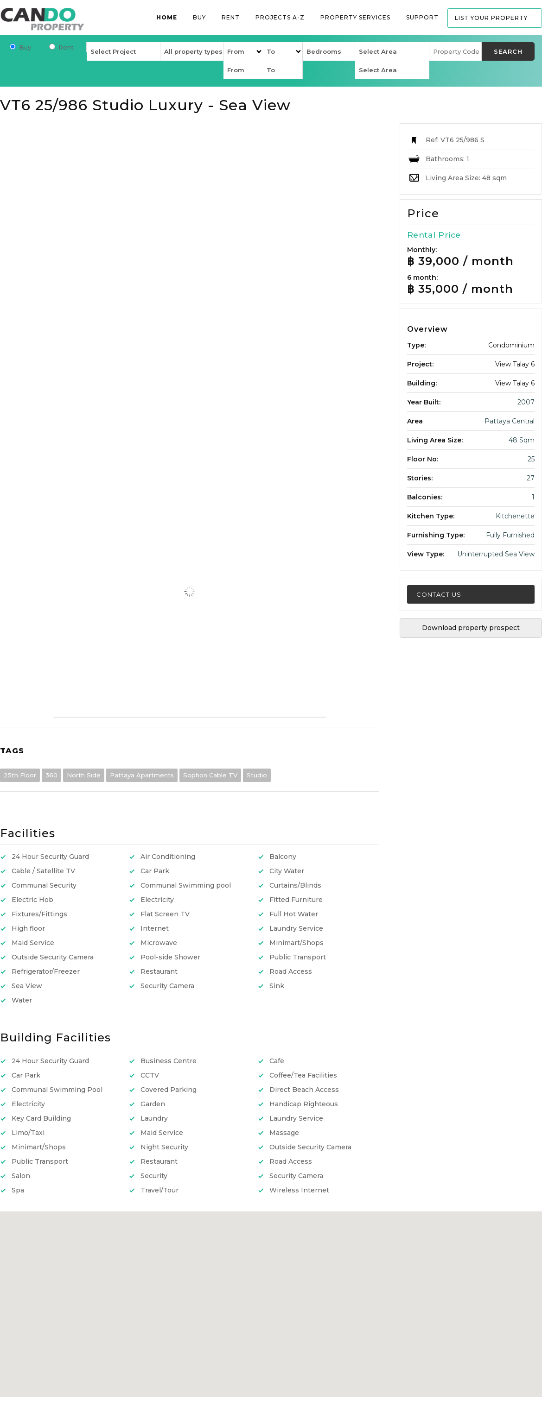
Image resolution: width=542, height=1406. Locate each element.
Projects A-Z (280, 17)
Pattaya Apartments (142, 775)
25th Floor (20, 775)
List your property (491, 17)
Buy (199, 17)
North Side (84, 775)
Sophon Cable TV (210, 775)
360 (51, 775)
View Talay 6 (515, 364)
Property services (355, 17)
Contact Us (438, 594)
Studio (257, 775)
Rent (231, 17)
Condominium (511, 345)
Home (166, 17)
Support (422, 17)
